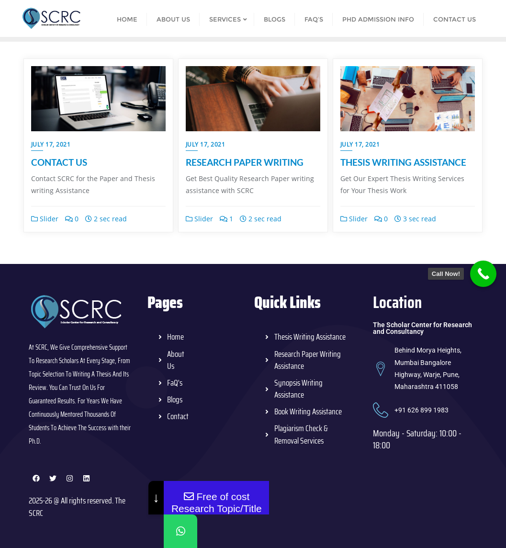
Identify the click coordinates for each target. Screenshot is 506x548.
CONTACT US (59, 162)
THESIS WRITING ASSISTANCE (403, 162)
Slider (44, 218)
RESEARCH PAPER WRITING (245, 162)
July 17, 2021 (51, 144)
